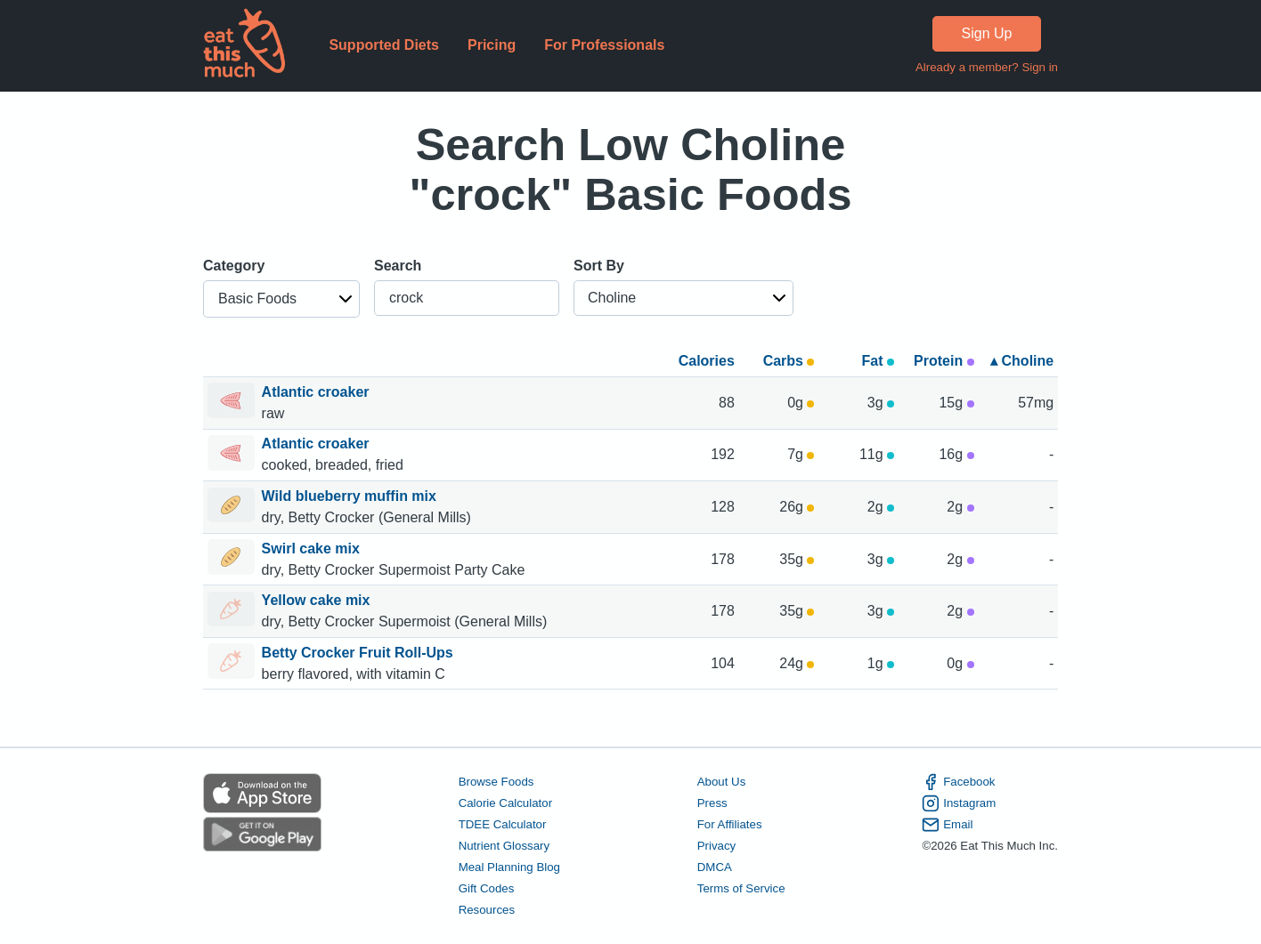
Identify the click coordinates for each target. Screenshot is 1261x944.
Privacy (716, 845)
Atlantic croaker (317, 391)
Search (397, 265)
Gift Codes (487, 888)
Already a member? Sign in (986, 67)
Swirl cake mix (313, 548)
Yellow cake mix (318, 600)
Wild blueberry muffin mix (351, 496)
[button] (281, 299)
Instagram (959, 803)
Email (947, 825)
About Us (721, 781)
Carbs (789, 360)
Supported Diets (384, 44)
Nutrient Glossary (504, 845)
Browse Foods (496, 781)
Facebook (958, 782)
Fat (878, 360)
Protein (944, 360)
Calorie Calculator (505, 803)
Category (233, 265)
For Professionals (604, 44)
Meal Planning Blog (509, 867)
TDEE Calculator (503, 824)
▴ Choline (1022, 360)
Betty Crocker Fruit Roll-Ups (360, 652)
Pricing (492, 44)
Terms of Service (741, 888)
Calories (707, 360)
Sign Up (987, 33)
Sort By (599, 265)
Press (712, 803)
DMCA (714, 867)
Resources (487, 909)
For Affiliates (729, 824)
